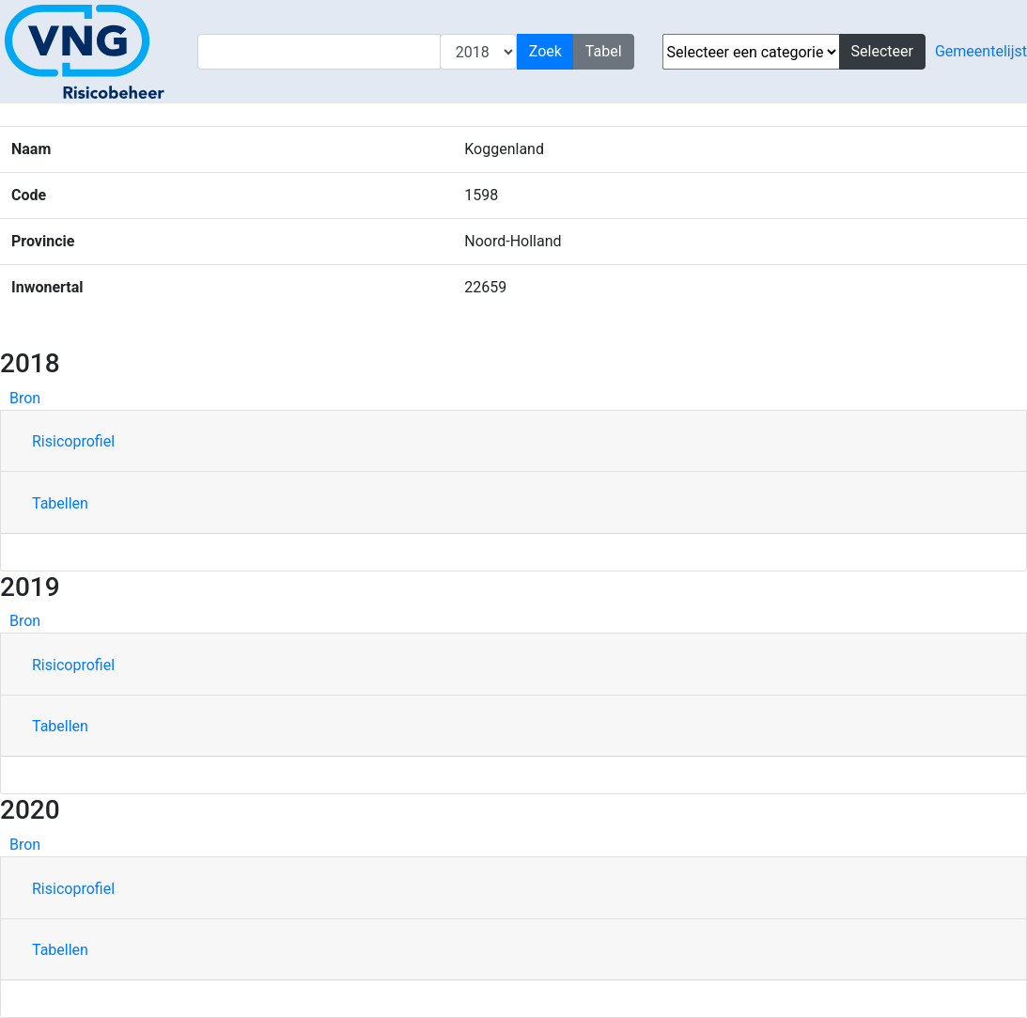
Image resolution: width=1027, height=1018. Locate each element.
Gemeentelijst (981, 51)
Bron (24, 398)
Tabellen (60, 503)
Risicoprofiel (73, 441)
